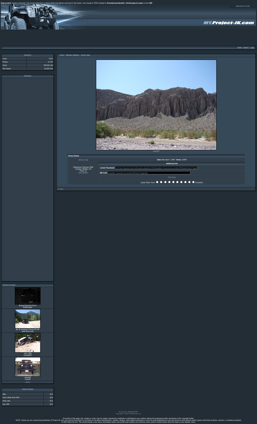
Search (246, 48)
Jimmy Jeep (85, 55)
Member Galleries (72, 55)
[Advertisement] (128, 37)
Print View (172, 177)
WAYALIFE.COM (242, 6)
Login (252, 48)
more (28, 382)
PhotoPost (131, 412)
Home (239, 48)
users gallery (83, 173)
